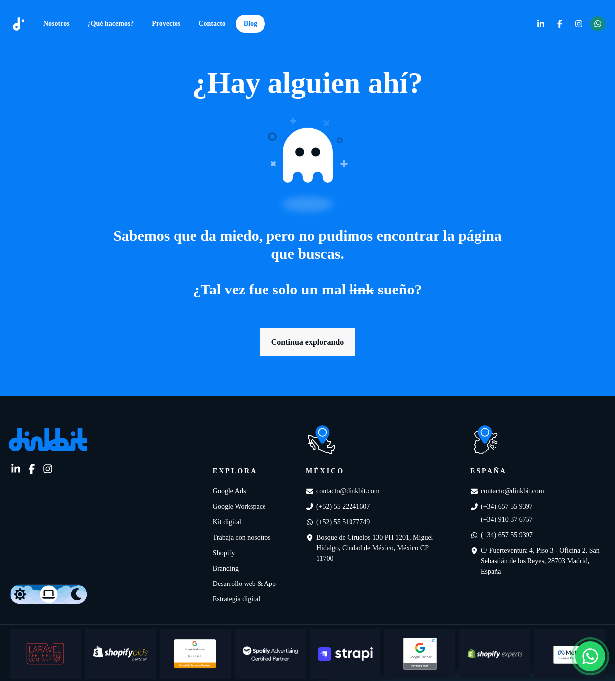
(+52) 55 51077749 (343, 522)
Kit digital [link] (227, 522)
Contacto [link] (211, 23)
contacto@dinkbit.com (348, 491)
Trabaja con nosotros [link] (242, 537)
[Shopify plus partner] (120, 654)
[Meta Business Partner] (569, 654)
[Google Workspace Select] (195, 654)
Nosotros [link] (56, 23)
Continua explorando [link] (307, 342)
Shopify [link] (224, 553)
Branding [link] (226, 568)
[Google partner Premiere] (419, 654)
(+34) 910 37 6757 (507, 519)
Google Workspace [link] (239, 506)
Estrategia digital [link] (236, 599)
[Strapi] (345, 654)
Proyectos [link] (166, 23)
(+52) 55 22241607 (343, 506)
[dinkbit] (18, 24)
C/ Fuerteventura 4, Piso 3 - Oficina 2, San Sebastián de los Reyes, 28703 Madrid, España (540, 561)
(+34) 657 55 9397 (507, 506)
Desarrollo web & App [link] (244, 583)
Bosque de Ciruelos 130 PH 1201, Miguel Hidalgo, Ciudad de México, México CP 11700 (374, 548)
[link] (540, 23)
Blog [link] (250, 23)
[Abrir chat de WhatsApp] (590, 656)
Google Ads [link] (229, 491)
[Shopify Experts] (494, 654)
